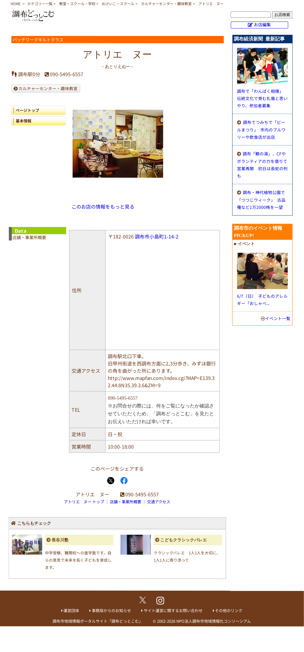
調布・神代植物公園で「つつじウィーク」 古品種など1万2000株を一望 (261, 199)
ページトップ (27, 110)
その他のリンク (228, 610)
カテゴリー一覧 (40, 3)
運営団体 (71, 610)
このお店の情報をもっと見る (103, 206)
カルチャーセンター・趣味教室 (166, 3)
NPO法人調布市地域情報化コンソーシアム (213, 621)
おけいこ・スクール (118, 3)
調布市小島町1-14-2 (156, 236)
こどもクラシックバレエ (183, 540)
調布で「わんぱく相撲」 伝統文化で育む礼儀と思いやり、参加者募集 (262, 98)
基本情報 (23, 121)
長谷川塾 (60, 540)
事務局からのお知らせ (111, 610)
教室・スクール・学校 (77, 3)
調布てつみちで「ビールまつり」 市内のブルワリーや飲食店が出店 (261, 129)
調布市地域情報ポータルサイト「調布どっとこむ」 (98, 621)
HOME (16, 3)
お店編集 (262, 24)
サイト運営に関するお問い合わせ (173, 610)
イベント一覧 (277, 318)
